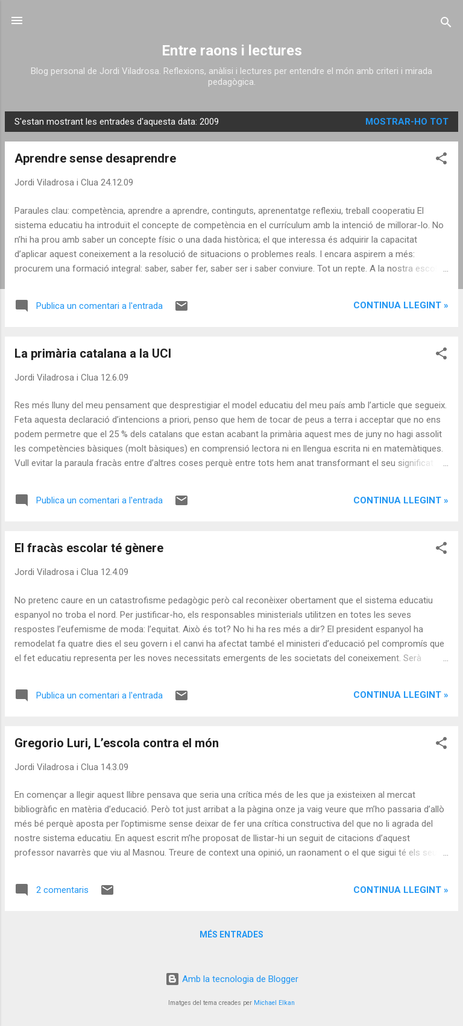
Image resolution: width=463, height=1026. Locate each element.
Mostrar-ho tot (407, 121)
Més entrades (231, 934)
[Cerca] (446, 24)
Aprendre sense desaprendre (95, 158)
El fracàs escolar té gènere (88, 548)
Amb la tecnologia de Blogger (231, 979)
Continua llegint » (401, 305)
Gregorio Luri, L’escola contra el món (116, 743)
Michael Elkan (274, 1003)
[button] (441, 160)
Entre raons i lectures (232, 50)
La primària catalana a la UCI (92, 353)
